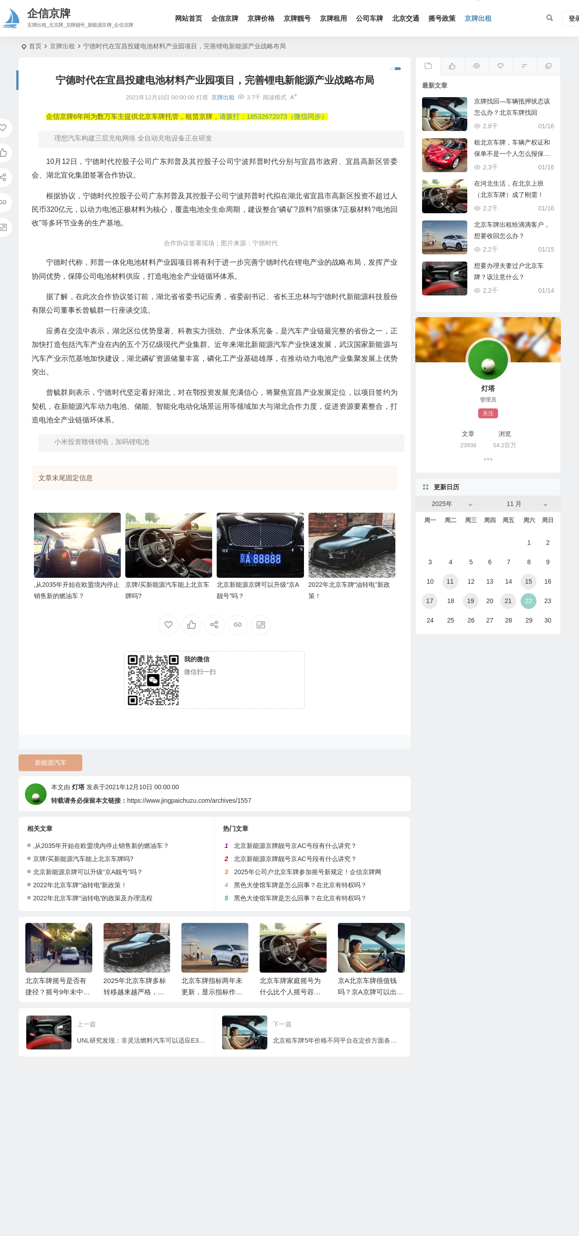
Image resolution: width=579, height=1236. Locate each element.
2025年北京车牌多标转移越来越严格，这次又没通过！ (135, 992)
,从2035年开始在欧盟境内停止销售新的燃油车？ (101, 845)
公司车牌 (369, 18)
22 (528, 600)
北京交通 (405, 18)
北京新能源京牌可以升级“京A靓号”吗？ (88, 872)
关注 (488, 413)
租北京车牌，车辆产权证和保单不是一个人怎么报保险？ (512, 154)
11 (450, 581)
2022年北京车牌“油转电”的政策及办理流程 (92, 898)
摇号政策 (442, 18)
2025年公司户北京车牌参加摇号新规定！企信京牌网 (307, 872)
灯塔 (78, 787)
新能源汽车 (50, 762)
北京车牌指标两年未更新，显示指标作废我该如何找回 (211, 992)
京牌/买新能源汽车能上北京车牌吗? (83, 858)
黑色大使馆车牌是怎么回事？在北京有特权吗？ (300, 885)
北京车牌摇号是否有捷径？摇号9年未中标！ (55, 992)
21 (508, 600)
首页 (35, 46)
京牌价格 (261, 18)
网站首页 (188, 18)
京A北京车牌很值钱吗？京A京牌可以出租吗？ (370, 992)
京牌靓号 (297, 18)
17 (429, 600)
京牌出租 (478, 18)
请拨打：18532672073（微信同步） (273, 116)
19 (470, 600)
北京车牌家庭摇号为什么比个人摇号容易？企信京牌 (290, 992)
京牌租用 (333, 18)
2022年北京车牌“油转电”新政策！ (80, 885)
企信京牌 (224, 18)
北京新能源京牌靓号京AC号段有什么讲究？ (295, 845)
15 (528, 581)
